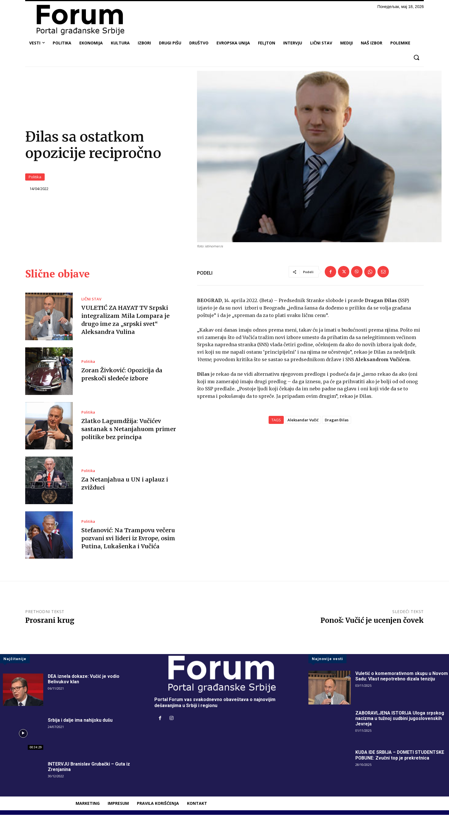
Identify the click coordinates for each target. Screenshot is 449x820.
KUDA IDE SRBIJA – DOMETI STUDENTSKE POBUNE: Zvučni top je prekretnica (400, 760)
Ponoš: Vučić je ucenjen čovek (372, 625)
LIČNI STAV (91, 304)
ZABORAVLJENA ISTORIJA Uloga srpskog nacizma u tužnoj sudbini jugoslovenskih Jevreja (400, 723)
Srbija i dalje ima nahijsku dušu (80, 725)
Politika (35, 179)
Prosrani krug (49, 625)
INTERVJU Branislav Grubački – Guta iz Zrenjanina (89, 771)
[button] (416, 57)
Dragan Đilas (336, 425)
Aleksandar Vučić (302, 425)
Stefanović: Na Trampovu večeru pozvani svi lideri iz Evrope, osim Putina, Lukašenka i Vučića (128, 543)
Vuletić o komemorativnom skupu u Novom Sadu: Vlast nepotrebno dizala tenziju (401, 681)
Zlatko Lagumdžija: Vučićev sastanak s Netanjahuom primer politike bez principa (128, 434)
